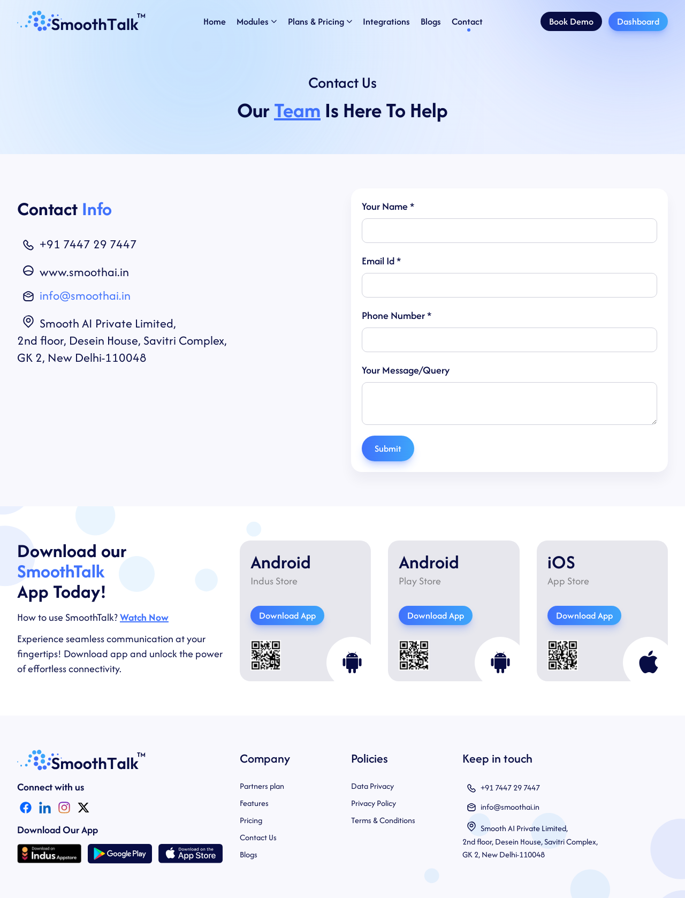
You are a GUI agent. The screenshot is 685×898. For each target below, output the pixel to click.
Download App (287, 615)
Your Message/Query (406, 370)
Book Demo (571, 21)
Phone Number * (396, 315)
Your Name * (388, 206)
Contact (467, 21)
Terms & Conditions (383, 820)
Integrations (386, 21)
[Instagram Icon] (64, 807)
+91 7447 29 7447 (88, 244)
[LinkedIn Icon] (45, 807)
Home (214, 21)
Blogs (431, 21)
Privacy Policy (373, 803)
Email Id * (381, 261)
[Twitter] (83, 807)
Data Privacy (372, 786)
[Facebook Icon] (25, 807)
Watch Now (144, 617)
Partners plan (262, 786)
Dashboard (638, 21)
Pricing (251, 820)
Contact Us (258, 837)
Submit (388, 448)
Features (254, 803)
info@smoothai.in (85, 295)
